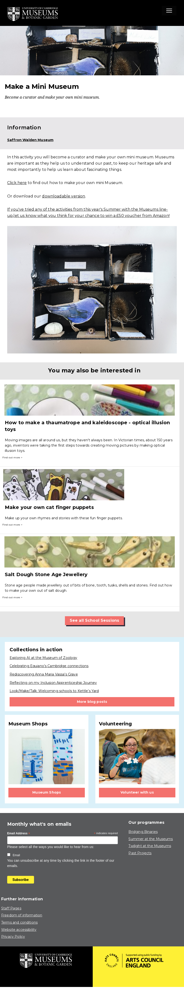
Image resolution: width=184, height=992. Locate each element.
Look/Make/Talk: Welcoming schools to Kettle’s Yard (54, 691)
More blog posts (92, 701)
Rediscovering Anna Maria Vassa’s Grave (44, 674)
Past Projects (139, 853)
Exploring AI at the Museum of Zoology (43, 658)
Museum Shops (46, 792)
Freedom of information (21, 915)
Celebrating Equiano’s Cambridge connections (49, 666)
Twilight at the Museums (149, 846)
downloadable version (63, 196)
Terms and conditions (19, 922)
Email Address (18, 834)
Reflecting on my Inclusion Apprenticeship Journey (53, 683)
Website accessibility (18, 929)
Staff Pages (11, 908)
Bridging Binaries (143, 832)
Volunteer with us (137, 792)
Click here (17, 182)
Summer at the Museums (150, 839)
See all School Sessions (94, 620)
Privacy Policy (13, 936)
